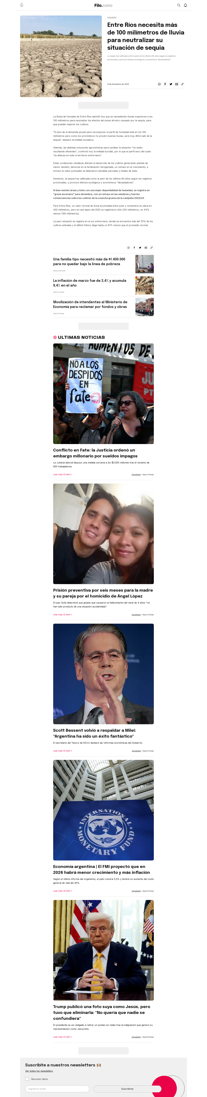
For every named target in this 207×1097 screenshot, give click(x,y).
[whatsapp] (159, 84)
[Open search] (179, 5)
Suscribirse (127, 1088)
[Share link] (182, 84)
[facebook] (165, 84)
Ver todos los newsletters (39, 1071)
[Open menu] (21, 5)
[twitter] (171, 84)
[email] (176, 84)
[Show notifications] (185, 5)
